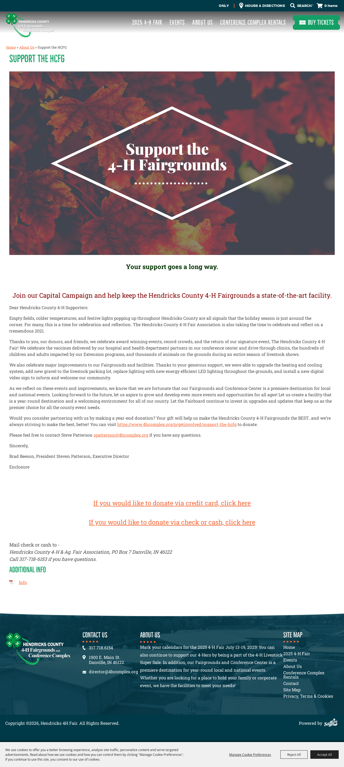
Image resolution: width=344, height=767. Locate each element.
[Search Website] (305, 6)
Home (11, 47)
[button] (172, 164)
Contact (291, 683)
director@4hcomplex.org (113, 671)
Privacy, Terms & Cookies (308, 696)
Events (177, 22)
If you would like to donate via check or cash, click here (172, 522)
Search (292, 5)
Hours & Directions (265, 5)
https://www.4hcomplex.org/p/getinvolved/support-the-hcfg (177, 424)
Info (23, 582)
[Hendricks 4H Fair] (30, 25)
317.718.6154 (101, 647)
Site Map (292, 689)
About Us (202, 22)
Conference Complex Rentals (253, 22)
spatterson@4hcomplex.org (121, 435)
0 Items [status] (331, 5)
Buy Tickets (321, 22)
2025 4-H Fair (147, 22)
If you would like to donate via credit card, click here (172, 503)
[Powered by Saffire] (332, 723)
